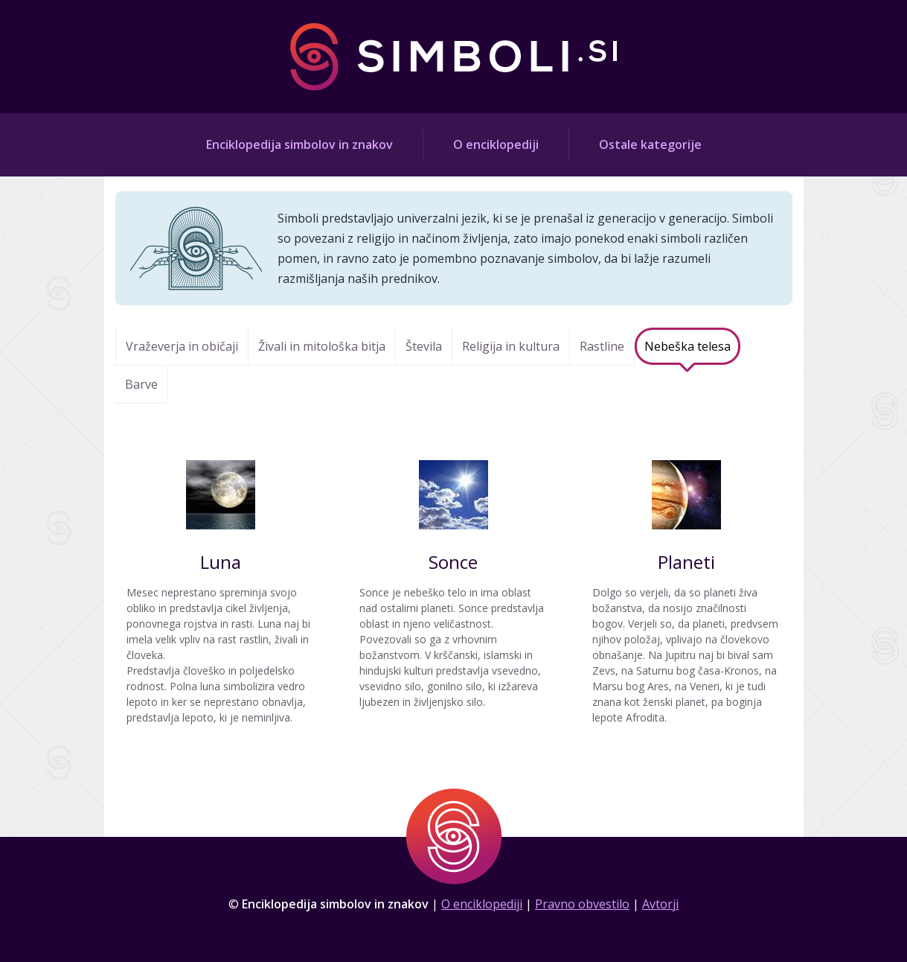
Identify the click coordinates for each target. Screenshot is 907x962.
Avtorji (660, 904)
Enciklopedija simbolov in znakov (299, 144)
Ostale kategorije (650, 144)
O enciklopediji (496, 144)
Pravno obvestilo (582, 904)
